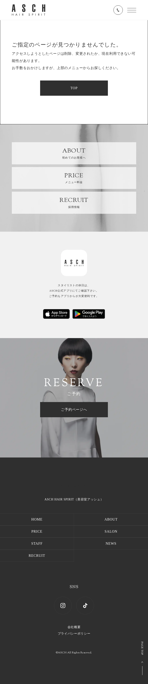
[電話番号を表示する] (118, 10)
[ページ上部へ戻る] (143, 658)
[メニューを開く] (131, 10)
